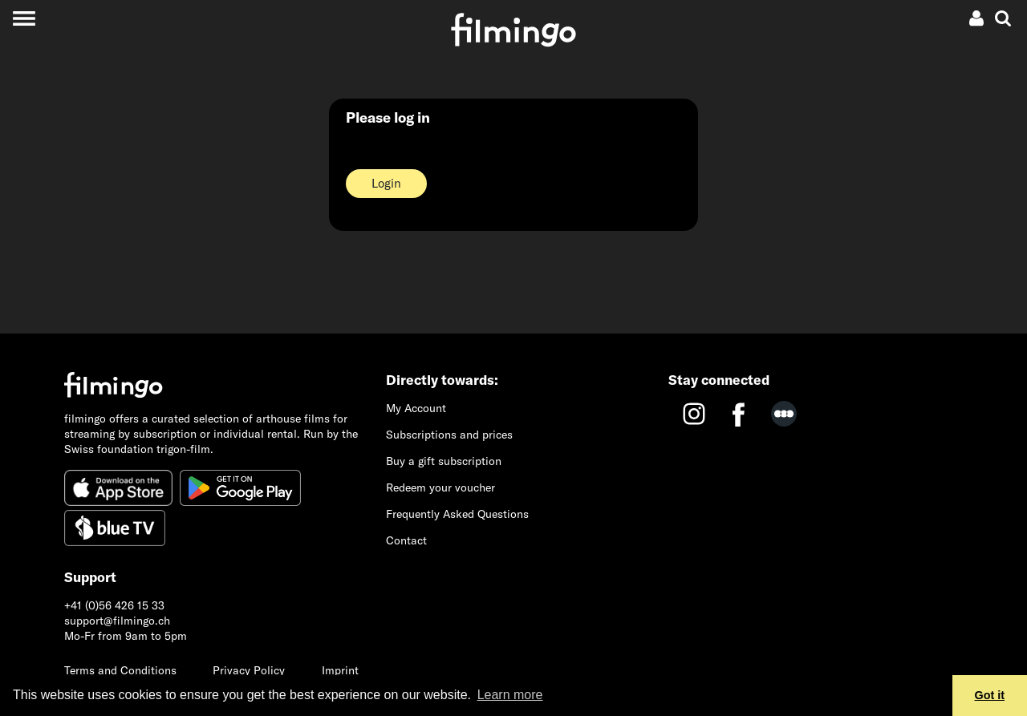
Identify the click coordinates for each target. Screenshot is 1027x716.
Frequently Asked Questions (457, 514)
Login (386, 183)
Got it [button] (990, 695)
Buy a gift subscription (443, 461)
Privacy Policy (249, 670)
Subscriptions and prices (449, 434)
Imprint (340, 670)
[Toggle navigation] (23, 18)
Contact (406, 540)
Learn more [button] (510, 695)
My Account (416, 408)
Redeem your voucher (440, 487)
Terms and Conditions (120, 670)
